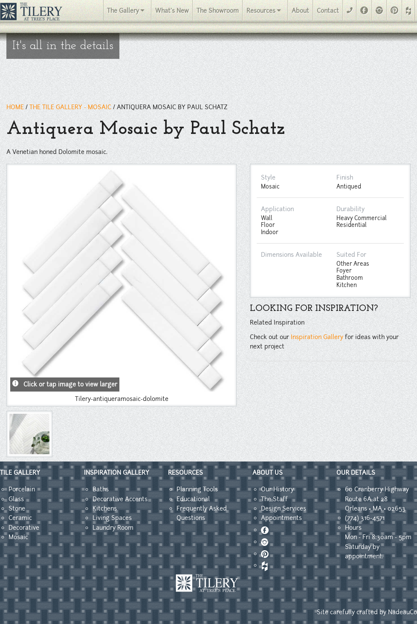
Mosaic (18, 537)
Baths (101, 489)
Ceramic (20, 518)
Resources (260, 11)
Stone (17, 508)
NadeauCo (402, 612)
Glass (16, 499)
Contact (328, 11)
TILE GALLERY (20, 472)
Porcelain (22, 489)
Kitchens (105, 508)
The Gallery (123, 11)
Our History (277, 489)
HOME (15, 107)
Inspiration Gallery (317, 337)
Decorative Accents (120, 499)
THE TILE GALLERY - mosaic (70, 107)
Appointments (281, 518)
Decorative (24, 527)
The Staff (274, 499)
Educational (193, 499)
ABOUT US (267, 472)
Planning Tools (197, 489)
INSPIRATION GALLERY (116, 472)
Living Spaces (112, 518)
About (300, 11)
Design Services (283, 508)
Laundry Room (113, 527)
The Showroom (218, 11)
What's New (172, 11)
